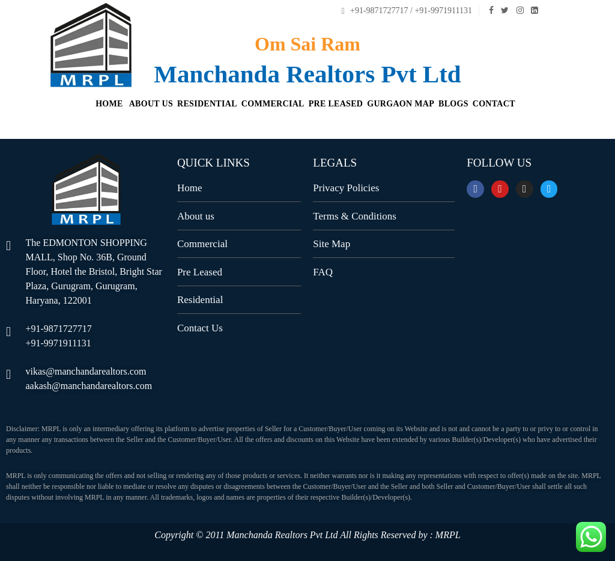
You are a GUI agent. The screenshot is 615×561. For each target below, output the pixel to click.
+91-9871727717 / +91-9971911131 (406, 10)
